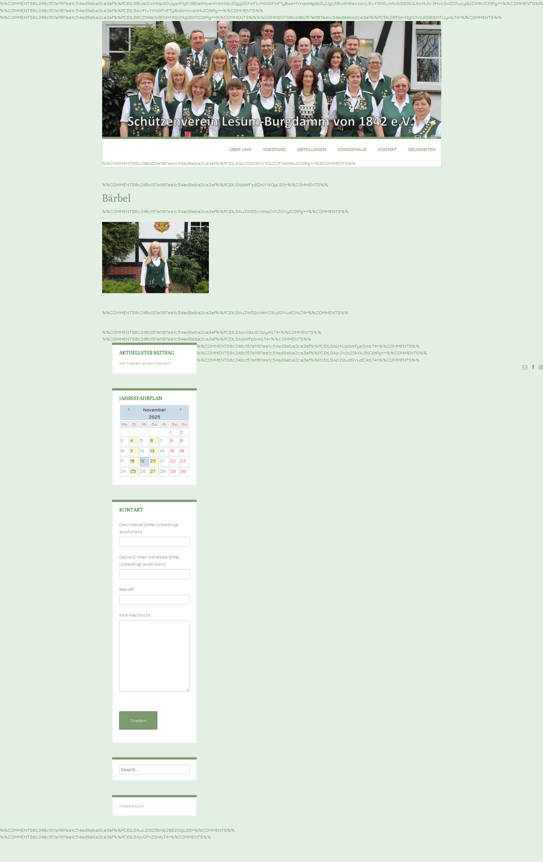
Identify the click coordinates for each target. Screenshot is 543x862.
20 (154, 461)
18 (134, 461)
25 (134, 471)
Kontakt (387, 149)
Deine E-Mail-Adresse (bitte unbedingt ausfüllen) (154, 565)
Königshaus (352, 149)
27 (154, 471)
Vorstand (274, 149)
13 (154, 451)
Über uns (240, 149)
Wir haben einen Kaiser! (145, 363)
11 (134, 451)
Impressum (131, 806)
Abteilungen (311, 149)
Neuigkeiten (422, 149)
